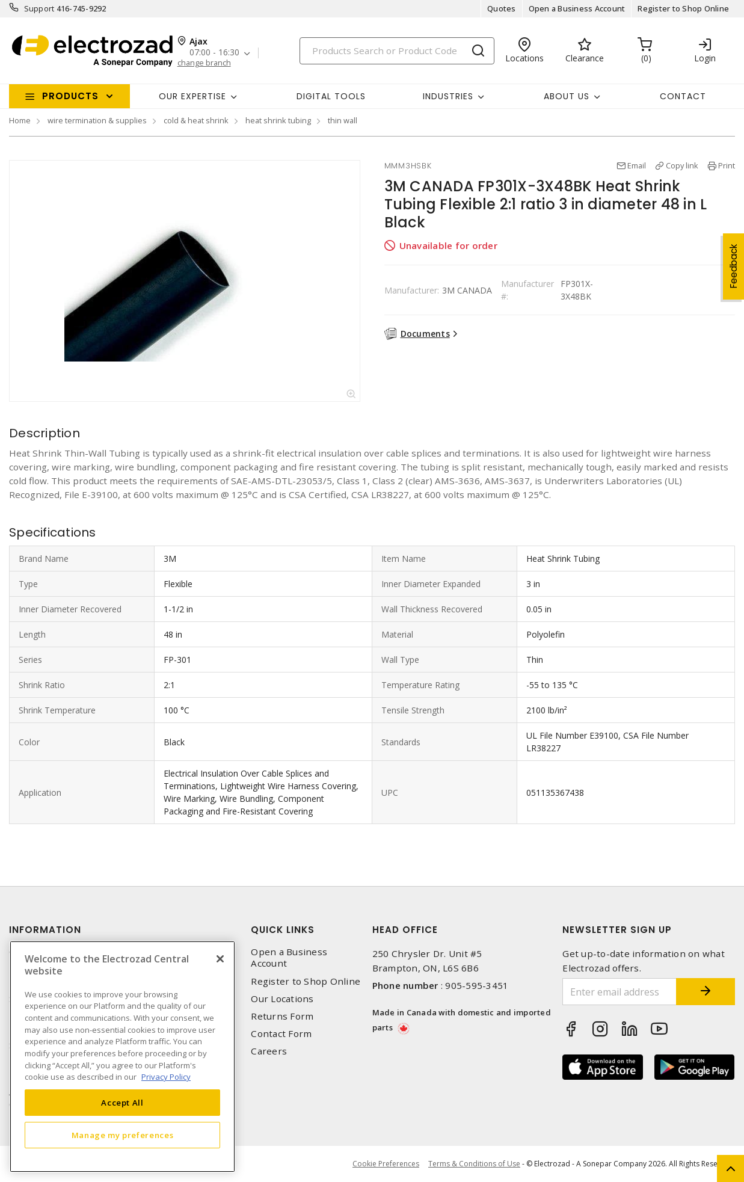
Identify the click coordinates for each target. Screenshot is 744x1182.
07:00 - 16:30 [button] (214, 53)
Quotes (501, 8)
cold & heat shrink (196, 120)
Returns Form (282, 1016)
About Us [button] (566, 96)
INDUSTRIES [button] (448, 96)
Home (20, 120)
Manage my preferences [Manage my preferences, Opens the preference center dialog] (123, 1135)
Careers (269, 1051)
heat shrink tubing (278, 120)
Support (39, 8)
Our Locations (282, 999)
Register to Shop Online (683, 8)
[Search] (397, 50)
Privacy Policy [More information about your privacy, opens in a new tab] (166, 1076)
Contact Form (281, 1033)
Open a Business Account (577, 8)
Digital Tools (331, 96)
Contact (683, 96)
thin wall (342, 120)
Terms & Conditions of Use (474, 1164)
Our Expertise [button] (192, 96)
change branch (204, 62)
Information (45, 929)
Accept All (122, 1102)
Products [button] (70, 96)
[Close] (220, 959)
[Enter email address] (618, 991)
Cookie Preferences (385, 1164)
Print (726, 165)
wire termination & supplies (97, 120)
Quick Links (283, 929)
